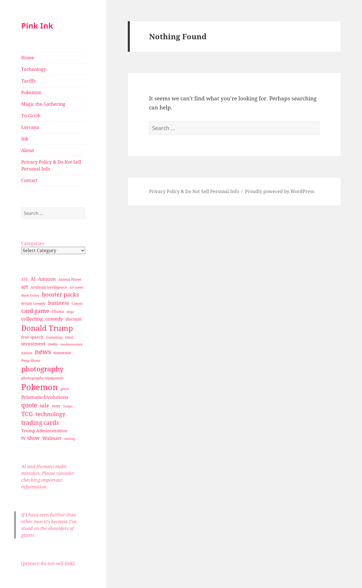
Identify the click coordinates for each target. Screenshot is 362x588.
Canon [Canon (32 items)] (77, 303)
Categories (32, 243)
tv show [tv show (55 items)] (30, 437)
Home (27, 58)
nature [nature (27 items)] (26, 353)
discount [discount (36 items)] (74, 319)
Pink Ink (37, 25)
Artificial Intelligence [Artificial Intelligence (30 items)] (49, 287)
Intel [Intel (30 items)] (69, 337)
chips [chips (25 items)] (70, 312)
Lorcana (30, 127)
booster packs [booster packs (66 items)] (60, 294)
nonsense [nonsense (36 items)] (62, 352)
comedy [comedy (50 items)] (54, 318)
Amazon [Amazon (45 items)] (47, 279)
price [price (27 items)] (65, 388)
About (27, 150)
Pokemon (31, 92)
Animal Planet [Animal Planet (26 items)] (69, 279)
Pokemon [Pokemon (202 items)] (39, 387)
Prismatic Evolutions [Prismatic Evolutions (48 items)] (44, 397)
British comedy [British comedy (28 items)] (33, 303)
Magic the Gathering (43, 104)
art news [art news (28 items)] (76, 287)
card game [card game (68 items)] (35, 311)
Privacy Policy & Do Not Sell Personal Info (51, 165)
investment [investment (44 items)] (33, 344)
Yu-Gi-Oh (30, 116)
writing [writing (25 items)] (69, 438)
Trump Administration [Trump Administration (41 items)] (44, 430)
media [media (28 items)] (53, 344)
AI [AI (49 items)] (33, 279)
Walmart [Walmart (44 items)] (52, 438)
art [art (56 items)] (24, 286)
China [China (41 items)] (58, 311)
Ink (24, 139)
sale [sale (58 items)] (44, 405)
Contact (29, 180)
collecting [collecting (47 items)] (32, 318)
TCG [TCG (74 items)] (27, 414)
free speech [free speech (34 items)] (32, 337)
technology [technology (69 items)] (50, 414)
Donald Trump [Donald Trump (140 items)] (47, 328)
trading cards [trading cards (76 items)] (40, 423)
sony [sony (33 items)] (56, 405)
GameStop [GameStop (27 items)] (54, 337)
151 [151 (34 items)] (24, 279)
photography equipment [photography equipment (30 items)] (42, 378)
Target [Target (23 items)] (68, 406)
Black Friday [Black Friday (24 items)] (30, 295)
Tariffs (28, 81)
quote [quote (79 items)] (29, 405)
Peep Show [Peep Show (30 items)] (30, 360)
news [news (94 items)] (43, 351)
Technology (33, 69)
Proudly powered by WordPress (279, 191)
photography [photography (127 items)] (42, 368)
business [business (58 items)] (58, 302)
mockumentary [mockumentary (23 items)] (72, 344)
